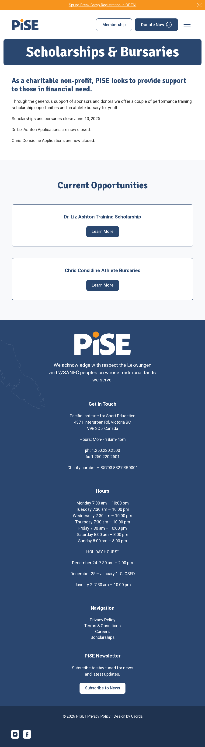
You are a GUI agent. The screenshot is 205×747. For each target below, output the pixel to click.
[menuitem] (114, 24)
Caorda (136, 718)
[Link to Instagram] (15, 736)
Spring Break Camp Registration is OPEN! (102, 5)
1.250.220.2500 (106, 452)
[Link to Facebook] (27, 736)
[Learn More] (102, 231)
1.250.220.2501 (105, 458)
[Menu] (187, 24)
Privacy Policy (99, 718)
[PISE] (25, 24)
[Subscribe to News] (102, 689)
